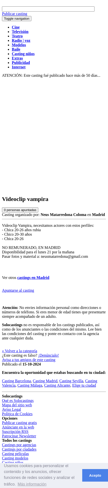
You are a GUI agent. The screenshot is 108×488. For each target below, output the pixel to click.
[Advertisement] (54, 137)
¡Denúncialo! (48, 355)
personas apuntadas (20, 210)
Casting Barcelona (16, 381)
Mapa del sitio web (17, 405)
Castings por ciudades (19, 449)
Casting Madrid (45, 381)
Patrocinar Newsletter (19, 436)
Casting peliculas (15, 454)
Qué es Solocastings (18, 400)
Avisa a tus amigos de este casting (28, 360)
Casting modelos (15, 458)
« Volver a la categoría (19, 351)
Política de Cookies (17, 414)
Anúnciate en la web (18, 427)
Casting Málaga (29, 385)
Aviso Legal (11, 409)
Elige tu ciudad (84, 385)
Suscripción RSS (15, 431)
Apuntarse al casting (18, 290)
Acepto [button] (95, 475)
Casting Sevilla (71, 381)
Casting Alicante (57, 385)
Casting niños (13, 462)
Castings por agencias (19, 445)
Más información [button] (32, 484)
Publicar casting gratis (19, 423)
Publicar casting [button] (14, 14)
